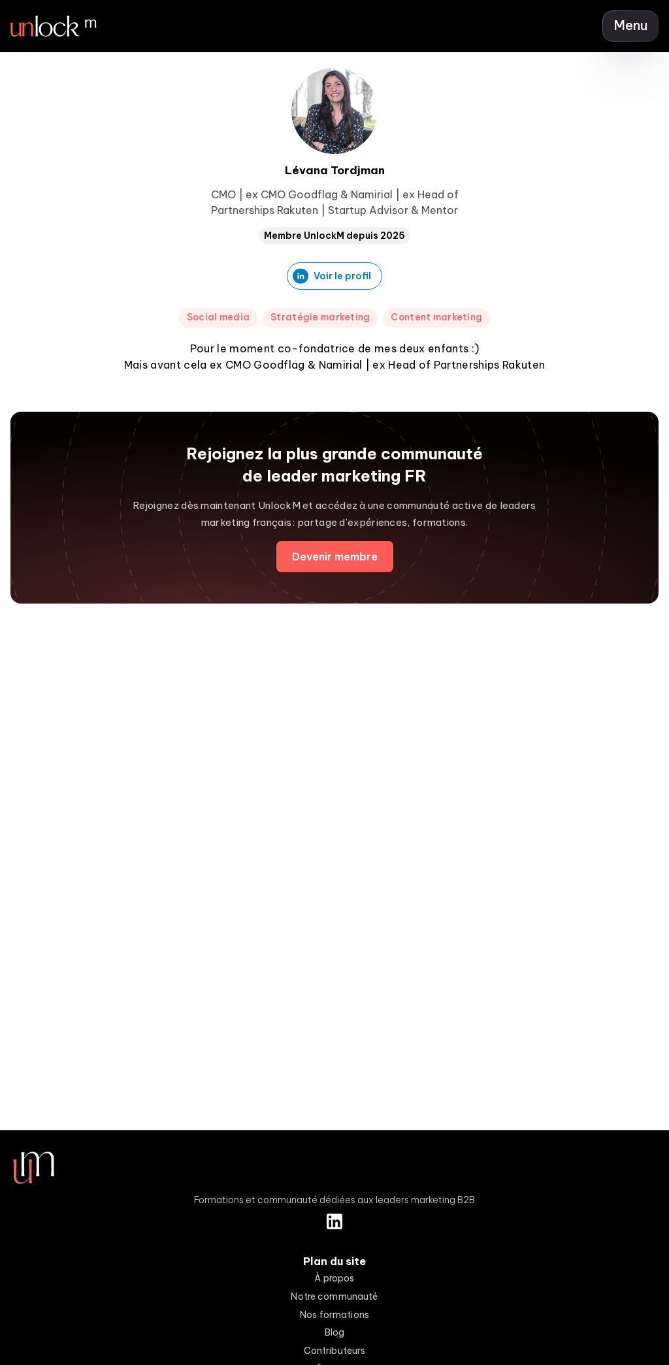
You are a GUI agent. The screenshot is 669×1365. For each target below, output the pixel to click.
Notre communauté (334, 1296)
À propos (334, 1278)
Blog (335, 1332)
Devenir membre (335, 556)
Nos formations (334, 1315)
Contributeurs (335, 1351)
